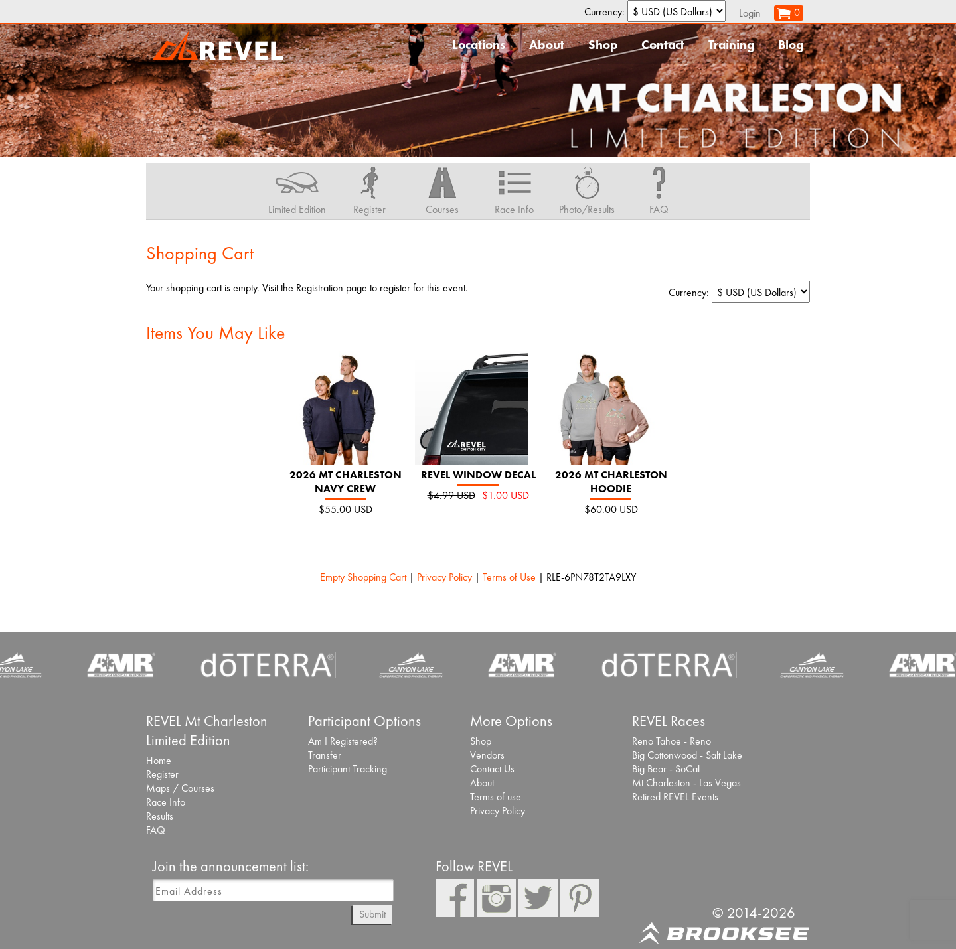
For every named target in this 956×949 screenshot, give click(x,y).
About (546, 44)
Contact (662, 44)
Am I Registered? (343, 741)
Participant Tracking (347, 769)
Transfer (324, 755)
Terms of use (495, 797)
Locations (478, 44)
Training (731, 44)
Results (159, 816)
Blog (790, 44)
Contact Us (492, 769)
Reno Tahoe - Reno (671, 741)
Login (750, 13)
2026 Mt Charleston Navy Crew (345, 482)
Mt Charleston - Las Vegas (686, 783)
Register (162, 774)
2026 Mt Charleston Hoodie (611, 482)
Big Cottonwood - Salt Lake (687, 755)
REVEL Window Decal (478, 475)
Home (158, 760)
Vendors (487, 755)
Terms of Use (509, 577)
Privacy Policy (444, 577)
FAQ (155, 830)
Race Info (165, 802)
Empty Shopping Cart (363, 577)
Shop (602, 44)
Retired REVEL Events (675, 797)
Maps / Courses (180, 788)
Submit (372, 914)
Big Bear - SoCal (666, 769)
